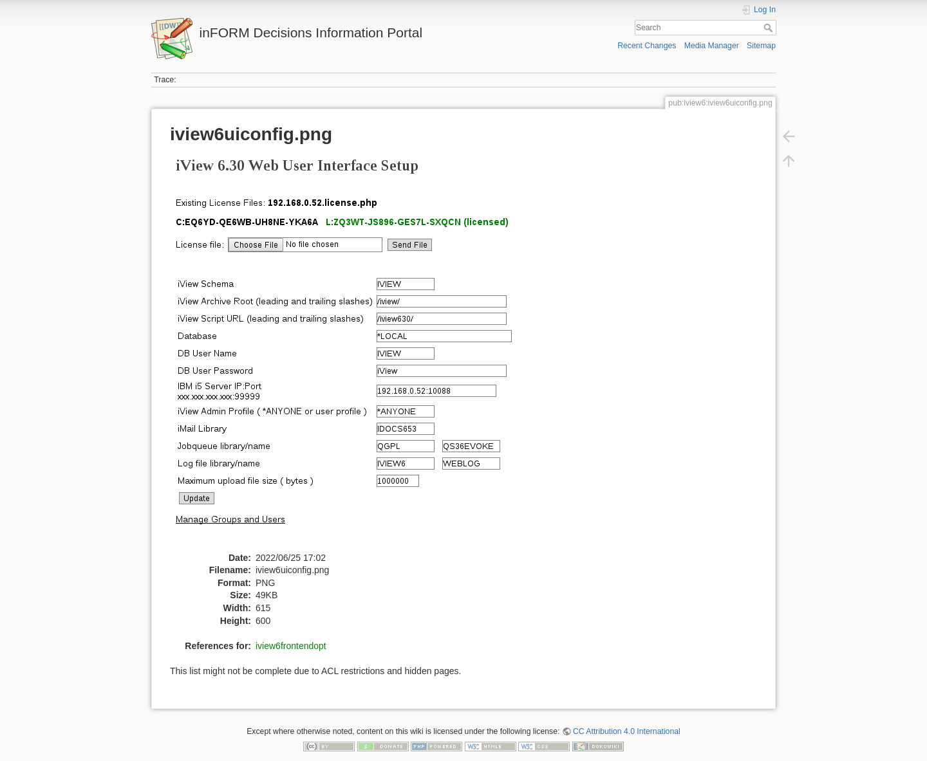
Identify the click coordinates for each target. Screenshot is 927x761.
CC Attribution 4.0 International (626, 731)
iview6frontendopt (291, 646)
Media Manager (711, 45)
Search (769, 27)
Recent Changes (646, 45)
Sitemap (761, 45)
